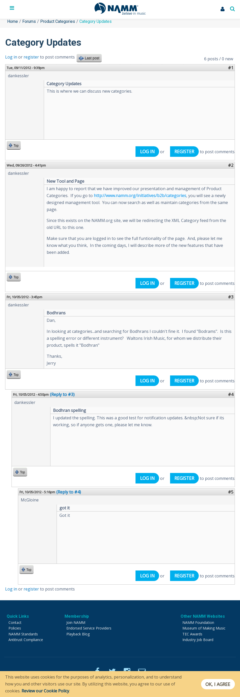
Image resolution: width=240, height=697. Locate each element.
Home (12, 21)
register (31, 57)
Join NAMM (75, 622)
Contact (15, 622)
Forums (29, 21)
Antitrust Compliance (25, 639)
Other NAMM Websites (203, 616)
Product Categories (57, 21)
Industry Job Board (197, 639)
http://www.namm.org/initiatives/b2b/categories (140, 195)
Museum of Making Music (203, 628)
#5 (230, 492)
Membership (77, 616)
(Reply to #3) (62, 394)
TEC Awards (192, 634)
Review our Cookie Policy (45, 691)
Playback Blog (78, 634)
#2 (230, 165)
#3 (230, 297)
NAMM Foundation (198, 622)
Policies (14, 628)
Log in (11, 57)
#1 (230, 68)
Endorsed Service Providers (88, 628)
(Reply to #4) (68, 492)
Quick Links (18, 616)
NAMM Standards (23, 634)
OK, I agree (217, 684)
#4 (230, 394)
